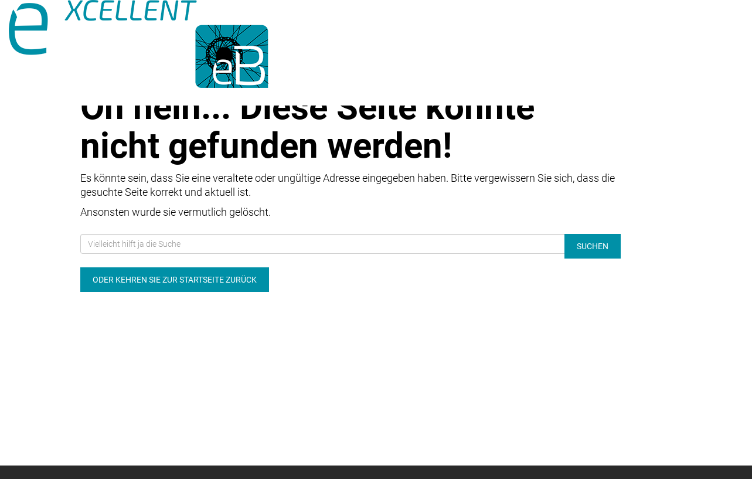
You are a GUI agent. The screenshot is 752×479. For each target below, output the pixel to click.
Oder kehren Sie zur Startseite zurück (175, 279)
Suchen (592, 246)
